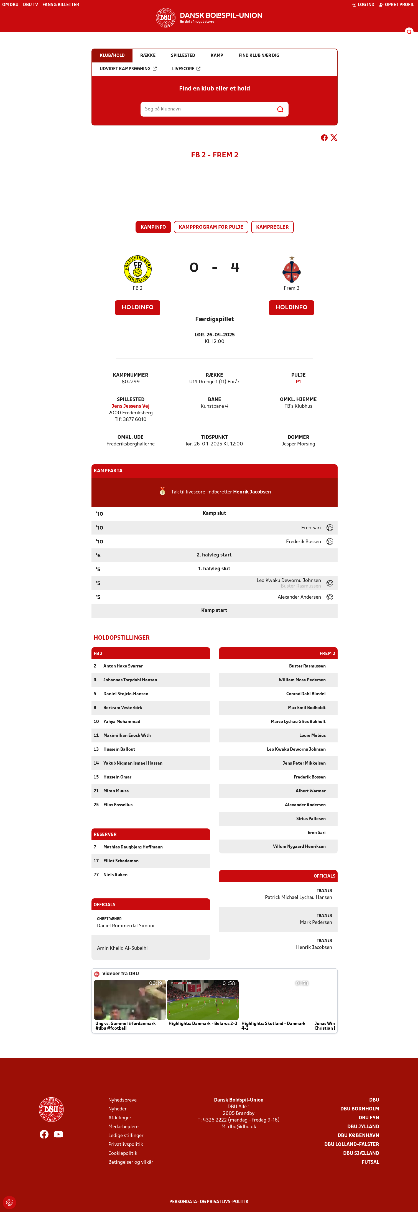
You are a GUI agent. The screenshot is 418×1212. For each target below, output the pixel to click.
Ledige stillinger (126, 1135)
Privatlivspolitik (125, 1144)
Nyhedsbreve (122, 1100)
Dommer (298, 437)
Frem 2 (291, 288)
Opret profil (396, 4)
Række (214, 375)
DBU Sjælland (361, 1153)
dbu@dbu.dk (242, 1126)
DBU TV (30, 5)
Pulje (298, 375)
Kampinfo (153, 227)
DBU (374, 1100)
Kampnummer (130, 375)
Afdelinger (119, 1117)
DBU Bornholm (359, 1109)
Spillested (130, 399)
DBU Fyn (369, 1117)
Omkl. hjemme (298, 399)
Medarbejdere (123, 1126)
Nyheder (117, 1109)
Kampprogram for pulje (211, 227)
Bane (214, 399)
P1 (298, 382)
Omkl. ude (131, 437)
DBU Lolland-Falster (351, 1144)
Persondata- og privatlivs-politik (209, 1202)
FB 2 (137, 288)
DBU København (358, 1135)
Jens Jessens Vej (131, 406)
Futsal (370, 1162)
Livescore (186, 69)
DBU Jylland (363, 1126)
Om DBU (10, 5)
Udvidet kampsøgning (128, 69)
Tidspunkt (214, 437)
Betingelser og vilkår (130, 1162)
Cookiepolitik (122, 1153)
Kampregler (272, 227)
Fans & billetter (60, 5)
